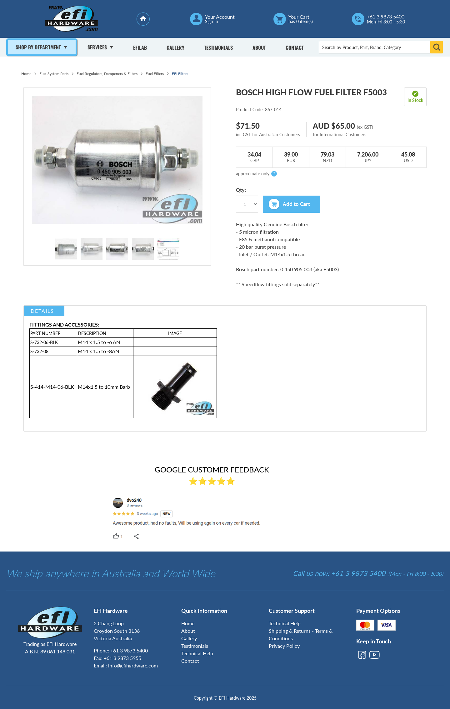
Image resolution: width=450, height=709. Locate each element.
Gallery (175, 47)
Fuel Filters (155, 73)
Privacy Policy (284, 646)
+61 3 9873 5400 (385, 16)
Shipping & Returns (290, 631)
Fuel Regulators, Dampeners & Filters (107, 73)
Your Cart (298, 16)
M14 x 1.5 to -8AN (98, 351)
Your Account (220, 16)
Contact (295, 47)
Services (97, 47)
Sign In (211, 21)
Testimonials (218, 47)
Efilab (140, 47)
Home (26, 73)
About (259, 47)
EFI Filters (180, 73)
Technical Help (197, 653)
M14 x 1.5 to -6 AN (99, 342)
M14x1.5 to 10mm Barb (104, 387)
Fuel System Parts (53, 73)
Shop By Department (38, 47)
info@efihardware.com (133, 665)
